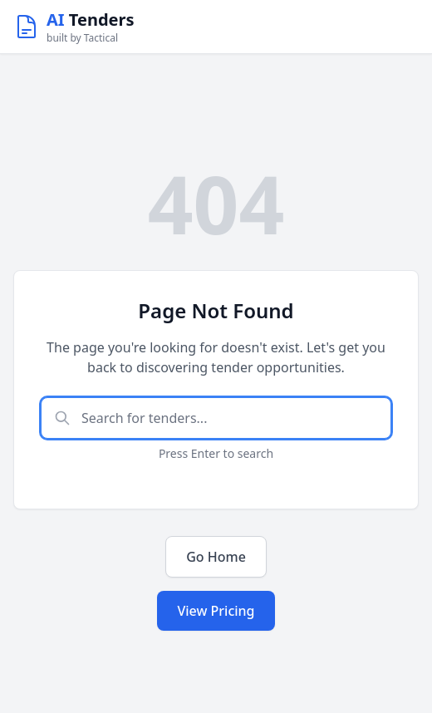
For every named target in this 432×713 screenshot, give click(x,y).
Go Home (216, 557)
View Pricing (215, 611)
